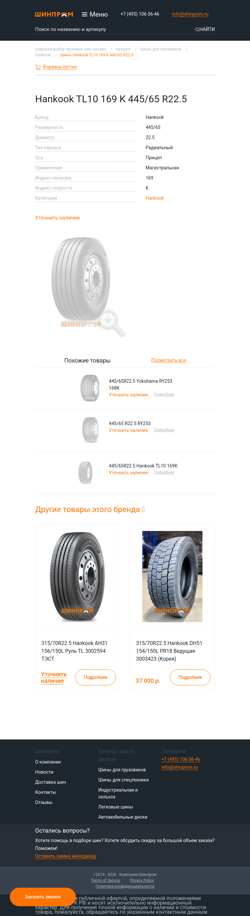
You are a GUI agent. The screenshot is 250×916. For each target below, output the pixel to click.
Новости (44, 772)
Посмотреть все (168, 360)
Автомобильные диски (122, 817)
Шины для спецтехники (123, 779)
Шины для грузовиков (122, 769)
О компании (48, 762)
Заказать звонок (43, 896)
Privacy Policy (142, 880)
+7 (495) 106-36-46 (139, 14)
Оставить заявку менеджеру (65, 856)
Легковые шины (115, 806)
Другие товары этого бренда (90, 509)
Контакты (45, 792)
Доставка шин (50, 782)
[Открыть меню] (95, 14)
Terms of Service (105, 880)
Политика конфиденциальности (125, 886)
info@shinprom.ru (190, 14)
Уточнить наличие (57, 218)
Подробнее (164, 394)
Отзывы (43, 802)
